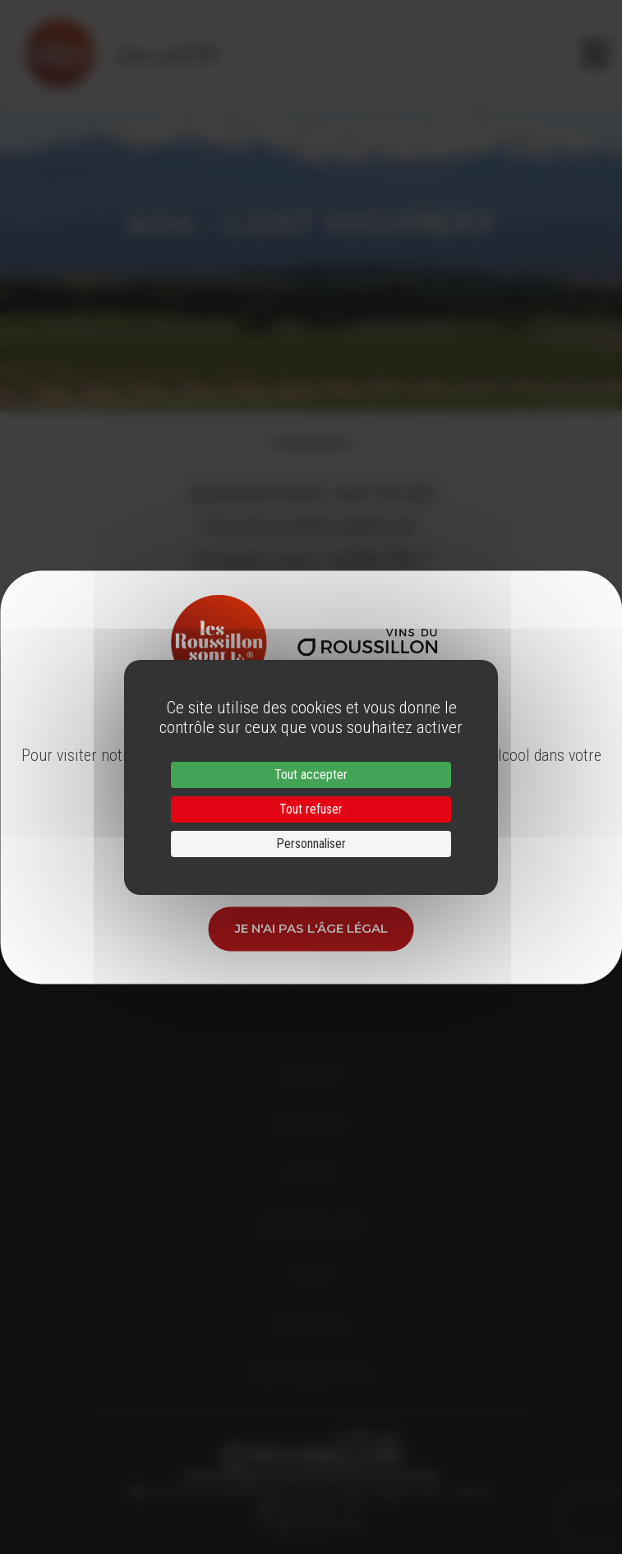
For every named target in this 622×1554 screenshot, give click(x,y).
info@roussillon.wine (311, 1525)
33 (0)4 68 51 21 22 (316, 1508)
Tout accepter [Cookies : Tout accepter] (311, 774)
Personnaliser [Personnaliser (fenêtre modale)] (311, 843)
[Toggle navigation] (595, 53)
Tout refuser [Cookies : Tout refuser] (311, 809)
